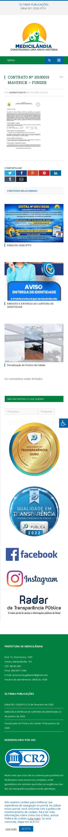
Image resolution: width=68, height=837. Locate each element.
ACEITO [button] (26, 828)
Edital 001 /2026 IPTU (33, 8)
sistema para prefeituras (49, 775)
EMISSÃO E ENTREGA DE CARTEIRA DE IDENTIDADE (31, 711)
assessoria (29, 779)
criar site (26, 775)
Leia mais (34, 818)
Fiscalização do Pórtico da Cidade (26, 365)
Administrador (17, 92)
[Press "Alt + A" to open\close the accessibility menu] (63, 423)
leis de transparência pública (20, 788)
